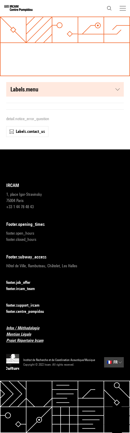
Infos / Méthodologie (26, 328)
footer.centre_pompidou (28, 311)
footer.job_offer (21, 282)
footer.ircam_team (23, 289)
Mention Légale (21, 334)
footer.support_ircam (26, 305)
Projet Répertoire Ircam (27, 340)
